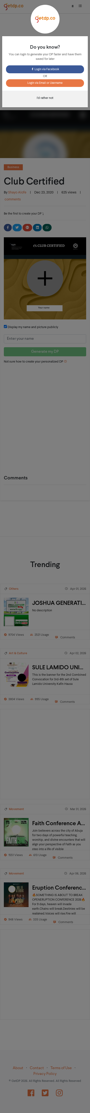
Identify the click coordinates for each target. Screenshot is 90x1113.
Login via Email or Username (45, 83)
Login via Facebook (45, 69)
